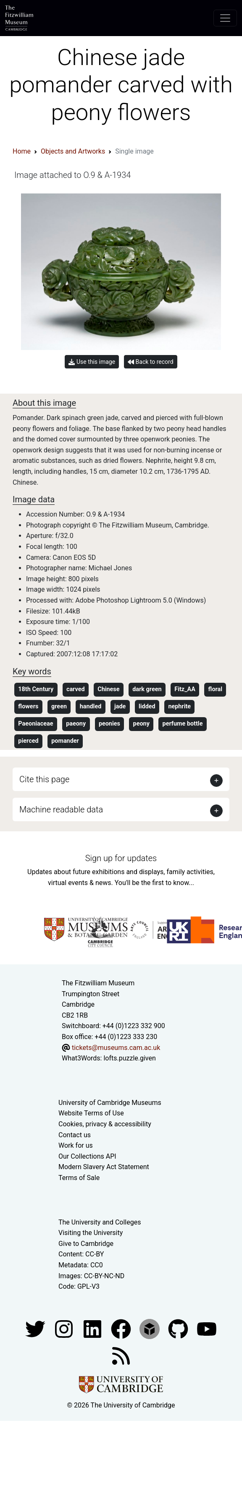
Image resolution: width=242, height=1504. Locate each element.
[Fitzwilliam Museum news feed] (121, 1355)
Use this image (91, 362)
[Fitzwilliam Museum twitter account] (36, 1328)
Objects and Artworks (73, 151)
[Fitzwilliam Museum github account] (179, 1328)
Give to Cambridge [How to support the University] (85, 1244)
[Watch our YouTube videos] (206, 1328)
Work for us (75, 1145)
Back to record (150, 362)
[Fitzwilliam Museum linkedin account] (122, 1328)
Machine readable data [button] (61, 809)
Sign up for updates (121, 858)
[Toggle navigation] (225, 18)
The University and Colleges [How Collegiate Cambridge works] (99, 1222)
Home (22, 151)
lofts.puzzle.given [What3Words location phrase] (129, 1058)
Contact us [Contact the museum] (74, 1135)
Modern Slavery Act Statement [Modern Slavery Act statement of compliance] (103, 1167)
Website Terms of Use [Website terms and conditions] (91, 1113)
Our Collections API (87, 1156)
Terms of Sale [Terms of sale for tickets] (79, 1178)
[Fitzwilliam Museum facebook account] (93, 1328)
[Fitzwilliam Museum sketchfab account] (150, 1328)
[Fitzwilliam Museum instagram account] (64, 1328)
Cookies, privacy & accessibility (104, 1124)
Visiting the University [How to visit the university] (90, 1233)
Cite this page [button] (44, 779)
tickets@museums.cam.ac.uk (116, 1048)
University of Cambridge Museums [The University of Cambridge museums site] (109, 1103)
